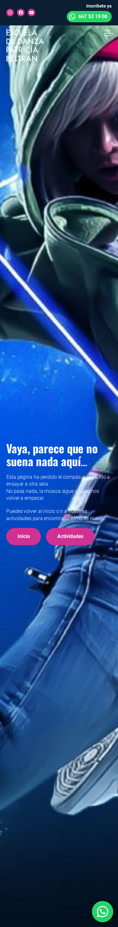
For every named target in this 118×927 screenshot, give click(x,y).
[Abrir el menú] (107, 33)
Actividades (70, 536)
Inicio (24, 536)
